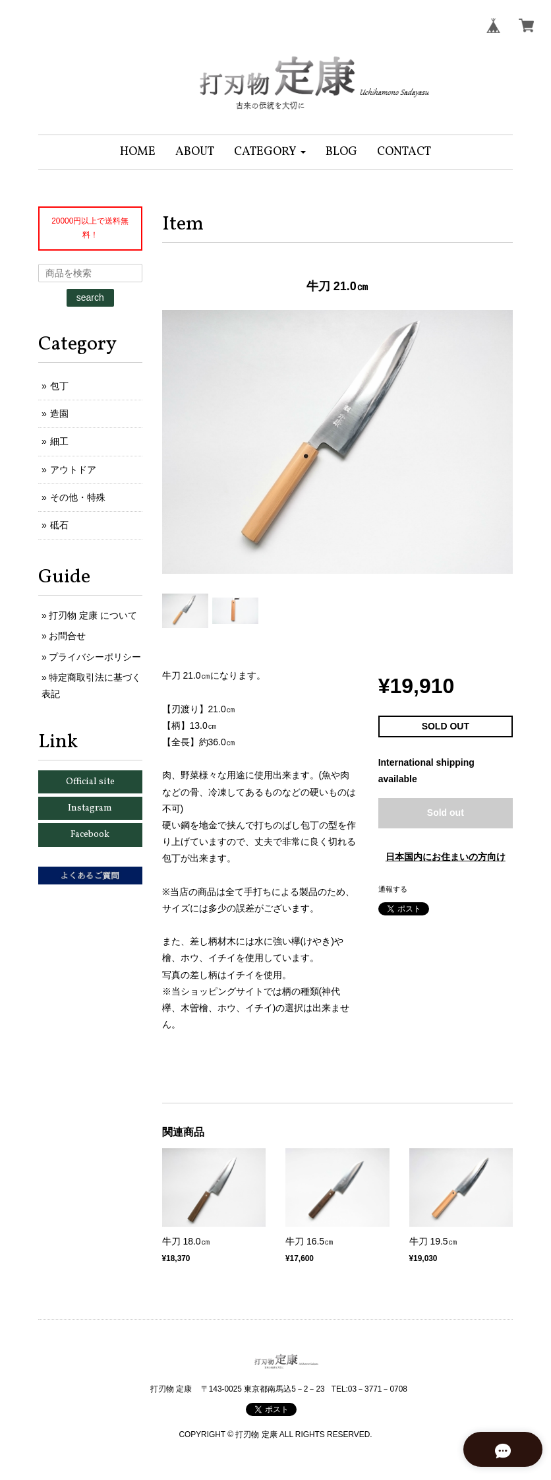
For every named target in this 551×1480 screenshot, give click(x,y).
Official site (90, 782)
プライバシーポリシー (95, 657)
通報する (392, 889)
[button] (270, 152)
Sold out (445, 812)
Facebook (90, 834)
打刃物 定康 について (93, 615)
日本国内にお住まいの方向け (446, 856)
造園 (59, 413)
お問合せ (67, 636)
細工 (59, 441)
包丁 (59, 386)
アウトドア (73, 469)
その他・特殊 (77, 497)
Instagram (90, 808)
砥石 (59, 525)
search (90, 297)
